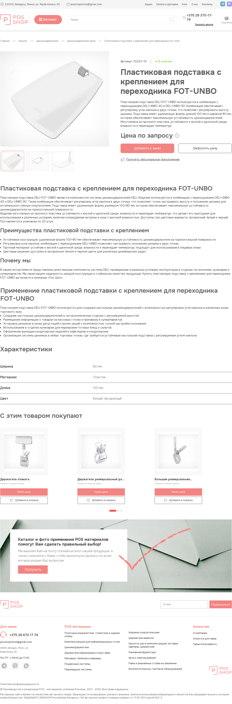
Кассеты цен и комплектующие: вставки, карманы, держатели (154, 645)
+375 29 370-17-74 (197, 17)
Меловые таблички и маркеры (83, 658)
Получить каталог (33, 570)
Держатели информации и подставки (87, 652)
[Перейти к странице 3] (121, 511)
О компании (200, 633)
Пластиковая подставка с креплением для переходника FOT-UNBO (142, 41)
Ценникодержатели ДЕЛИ (81, 41)
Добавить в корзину (24, 500)
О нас (194, 4)
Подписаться (220, 604)
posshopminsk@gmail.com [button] (84, 4)
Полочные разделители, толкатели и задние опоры (92, 635)
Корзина (227, 20)
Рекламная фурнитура (142, 652)
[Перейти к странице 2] (118, 511)
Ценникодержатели (47, 41)
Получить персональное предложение (150, 159)
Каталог (48, 19)
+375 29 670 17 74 (24, 635)
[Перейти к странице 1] (112, 511)
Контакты (207, 4)
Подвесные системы (77, 664)
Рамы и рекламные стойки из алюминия (153, 663)
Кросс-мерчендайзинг (142, 657)
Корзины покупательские (144, 632)
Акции (148, 4)
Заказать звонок (205, 24)
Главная (5, 41)
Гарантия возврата (205, 644)
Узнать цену (24, 491)
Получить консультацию (12, 483)
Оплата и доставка (167, 4)
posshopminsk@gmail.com (16, 642)
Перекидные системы (78, 669)
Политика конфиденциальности (19, 684)
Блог (184, 4)
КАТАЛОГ (23, 41)
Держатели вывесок (141, 638)
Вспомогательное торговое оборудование (155, 669)
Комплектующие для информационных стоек (92, 641)
